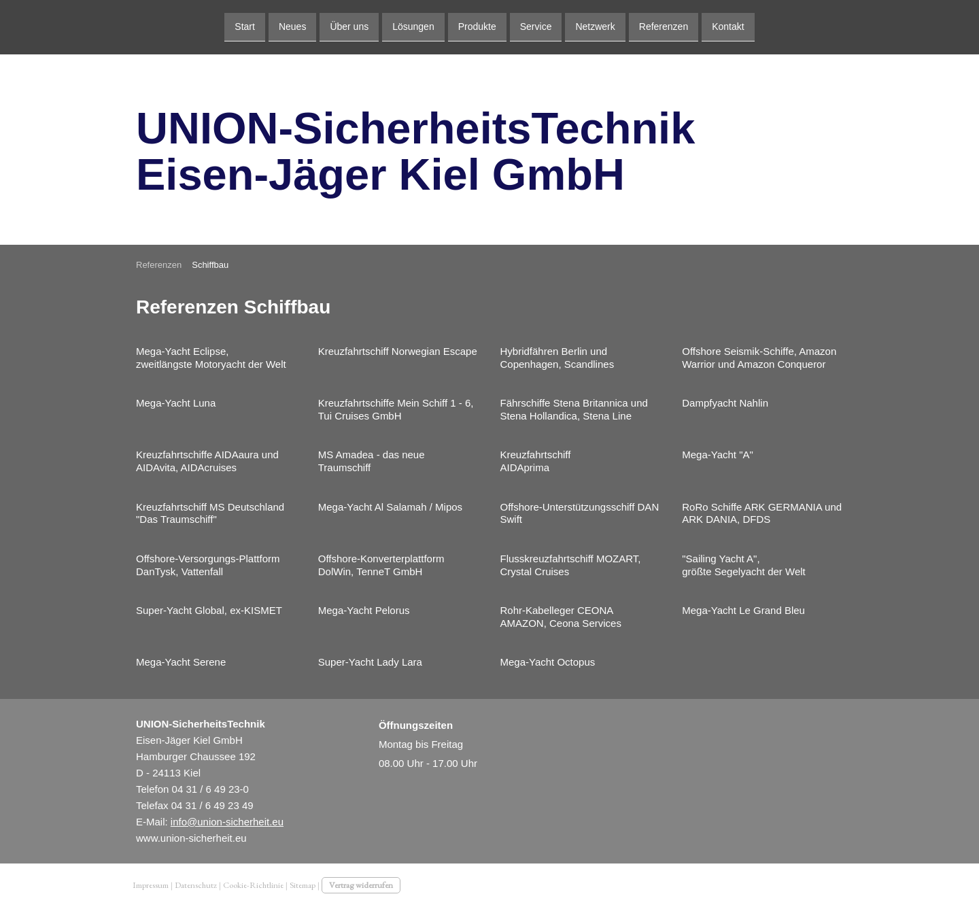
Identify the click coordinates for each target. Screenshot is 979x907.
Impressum (151, 885)
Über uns (349, 25)
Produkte (477, 25)
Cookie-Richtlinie (253, 885)
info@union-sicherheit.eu (227, 821)
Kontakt (728, 25)
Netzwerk (595, 25)
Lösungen (413, 25)
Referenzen (663, 25)
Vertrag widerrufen (361, 885)
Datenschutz (196, 885)
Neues (292, 25)
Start (245, 25)
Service (536, 25)
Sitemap (302, 885)
